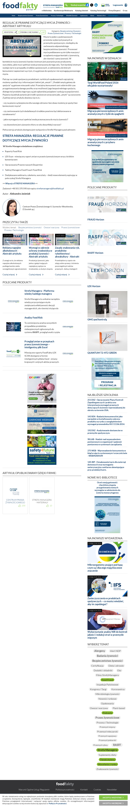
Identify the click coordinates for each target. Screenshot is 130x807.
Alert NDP (115, 650)
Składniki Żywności (71, 15)
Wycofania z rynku (107, 764)
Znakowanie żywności (107, 769)
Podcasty (107, 712)
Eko (119, 670)
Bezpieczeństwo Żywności (25, 15)
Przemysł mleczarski (107, 731)
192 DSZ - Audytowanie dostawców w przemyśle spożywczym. (105, 431)
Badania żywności (107, 655)
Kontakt (84, 789)
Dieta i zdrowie (116, 665)
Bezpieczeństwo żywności (30, 227)
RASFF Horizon (95, 252)
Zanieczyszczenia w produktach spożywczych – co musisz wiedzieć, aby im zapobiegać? (105, 601)
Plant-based (119, 708)
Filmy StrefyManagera (107, 675)
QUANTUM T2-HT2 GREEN (102, 352)
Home (13, 15)
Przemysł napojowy (107, 736)
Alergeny (99, 650)
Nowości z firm (101, 15)
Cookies (97, 789)
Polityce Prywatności (58, 803)
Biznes (92, 15)
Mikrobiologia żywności (107, 694)
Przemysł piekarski (107, 740)
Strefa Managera (113, 15)
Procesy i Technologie (57, 15)
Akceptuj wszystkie (112, 797)
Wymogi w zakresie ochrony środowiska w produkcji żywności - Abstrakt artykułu (40, 252)
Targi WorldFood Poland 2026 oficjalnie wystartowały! (102, 84)
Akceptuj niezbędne (112, 803)
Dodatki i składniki (103, 670)
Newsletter (112, 789)
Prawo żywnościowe (70, 227)
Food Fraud (107, 679)
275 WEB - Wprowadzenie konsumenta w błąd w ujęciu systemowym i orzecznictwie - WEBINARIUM (107, 453)
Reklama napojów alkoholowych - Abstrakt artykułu (12, 250)
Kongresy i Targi (98, 689)
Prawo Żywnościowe (42, 15)
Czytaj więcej (9, 274)
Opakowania (84, 15)
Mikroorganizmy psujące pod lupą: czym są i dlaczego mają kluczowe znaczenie (105, 567)
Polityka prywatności (65, 789)
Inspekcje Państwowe (107, 684)
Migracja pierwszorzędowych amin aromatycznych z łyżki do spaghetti (105, 112)
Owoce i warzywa (51, 227)
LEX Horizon (93, 286)
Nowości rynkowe (107, 698)
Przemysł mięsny (107, 727)
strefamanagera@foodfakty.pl (50, 188)
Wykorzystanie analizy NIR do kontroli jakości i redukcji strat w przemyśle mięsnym (107, 634)
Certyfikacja (97, 665)
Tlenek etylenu (107, 759)
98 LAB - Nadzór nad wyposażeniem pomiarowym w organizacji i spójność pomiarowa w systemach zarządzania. (104, 442)
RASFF (117, 744)
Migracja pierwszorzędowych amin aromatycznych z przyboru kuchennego (105, 142)
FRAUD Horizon (95, 219)
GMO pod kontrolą (97, 319)
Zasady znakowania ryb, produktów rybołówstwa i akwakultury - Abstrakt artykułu (67, 253)
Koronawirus (118, 689)
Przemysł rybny (100, 745)
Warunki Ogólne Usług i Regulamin (34, 789)
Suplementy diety (107, 754)
